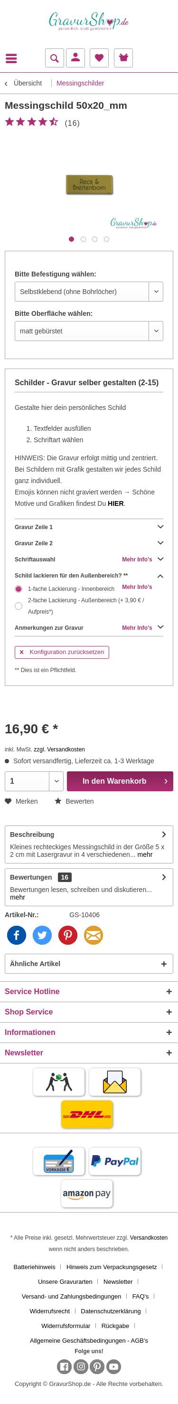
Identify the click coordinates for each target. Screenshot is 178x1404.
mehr (144, 854)
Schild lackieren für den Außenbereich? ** (89, 575)
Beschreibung (32, 834)
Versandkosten (149, 1237)
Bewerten (74, 801)
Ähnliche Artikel (35, 964)
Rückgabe (116, 1325)
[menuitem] (14, 58)
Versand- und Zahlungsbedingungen (72, 1296)
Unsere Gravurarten (65, 1281)
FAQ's (140, 1296)
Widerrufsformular (65, 1325)
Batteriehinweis (35, 1267)
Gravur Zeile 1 (89, 527)
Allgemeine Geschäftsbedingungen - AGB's (89, 1340)
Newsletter (117, 1281)
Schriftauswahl (89, 559)
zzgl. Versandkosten (59, 749)
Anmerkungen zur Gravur (89, 628)
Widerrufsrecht (50, 1311)
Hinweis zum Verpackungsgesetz (111, 1267)
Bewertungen (31, 877)
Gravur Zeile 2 (89, 543)
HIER (115, 503)
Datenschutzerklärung (111, 1311)
